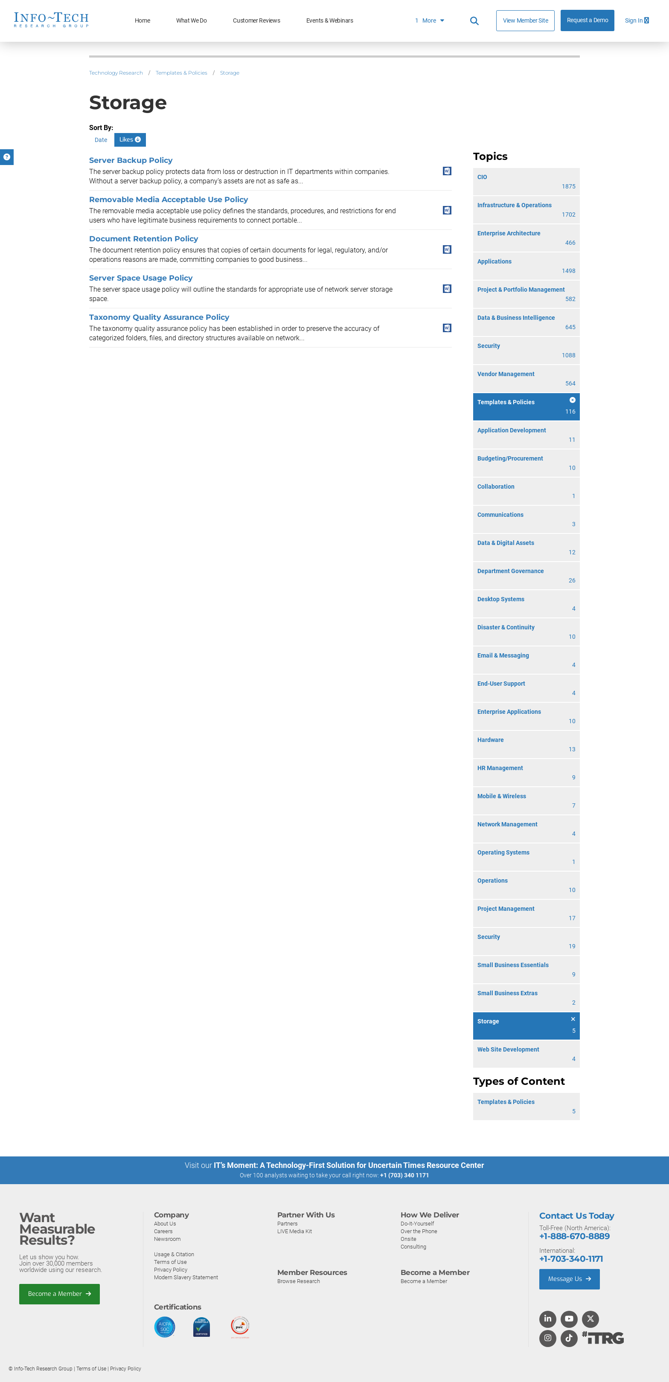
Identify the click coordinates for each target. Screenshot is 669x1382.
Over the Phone (419, 1231)
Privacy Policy (170, 1269)
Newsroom (167, 1238)
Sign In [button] (637, 20)
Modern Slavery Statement (186, 1277)
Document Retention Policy (143, 238)
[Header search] (474, 20)
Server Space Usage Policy (141, 277)
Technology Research (116, 73)
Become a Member (60, 1294)
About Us (165, 1223)
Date (101, 139)
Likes (130, 140)
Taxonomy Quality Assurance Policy (159, 317)
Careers (163, 1231)
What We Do (191, 20)
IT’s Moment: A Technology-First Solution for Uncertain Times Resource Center (349, 1165)
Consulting (413, 1246)
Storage (229, 73)
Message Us (570, 1279)
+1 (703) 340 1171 (404, 1175)
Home (142, 20)
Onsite (408, 1238)
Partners (287, 1223)
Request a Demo (587, 20)
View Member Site (525, 20)
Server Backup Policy (131, 160)
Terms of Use (170, 1261)
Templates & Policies (181, 73)
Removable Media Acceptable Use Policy (168, 199)
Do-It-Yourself (417, 1223)
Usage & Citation (174, 1254)
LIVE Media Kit (294, 1231)
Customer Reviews (256, 20)
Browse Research (298, 1281)
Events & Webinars (329, 20)
